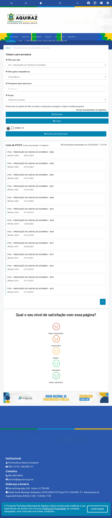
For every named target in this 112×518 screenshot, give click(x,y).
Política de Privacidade (54, 508)
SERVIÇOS (48, 36)
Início (8, 48)
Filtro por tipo (13, 60)
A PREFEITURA (13, 36)
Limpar (57, 121)
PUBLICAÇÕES (72, 36)
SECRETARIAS (37, 36)
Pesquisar (57, 114)
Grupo (10, 95)
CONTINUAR (97, 509)
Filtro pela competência (18, 72)
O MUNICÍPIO (25, 36)
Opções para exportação (56, 134)
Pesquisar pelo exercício (19, 83)
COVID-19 (19, 128)
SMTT (63, 36)
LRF (56, 36)
